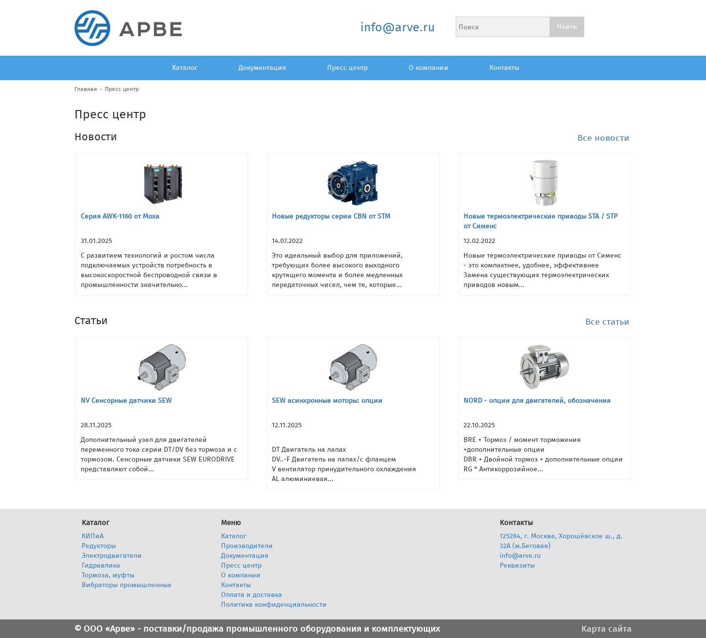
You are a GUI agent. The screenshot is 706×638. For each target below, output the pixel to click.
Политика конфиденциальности (274, 604)
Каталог (185, 68)
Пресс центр (347, 68)
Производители (247, 546)
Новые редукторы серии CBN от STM (331, 216)
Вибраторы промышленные (127, 585)
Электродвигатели (112, 555)
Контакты (504, 68)
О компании (428, 68)
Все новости (603, 137)
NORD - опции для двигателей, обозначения (537, 400)
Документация (262, 68)
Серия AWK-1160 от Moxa (120, 216)
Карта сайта (606, 628)
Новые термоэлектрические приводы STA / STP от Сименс (540, 221)
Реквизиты (517, 565)
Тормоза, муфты (108, 575)
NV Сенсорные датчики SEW (126, 400)
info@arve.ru (397, 27)
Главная (85, 89)
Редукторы (99, 546)
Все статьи (607, 321)
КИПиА (93, 536)
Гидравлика (101, 565)
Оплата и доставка (251, 595)
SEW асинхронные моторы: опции (327, 400)
